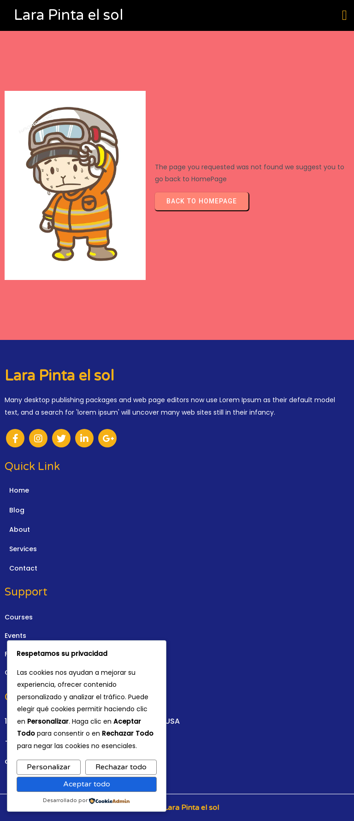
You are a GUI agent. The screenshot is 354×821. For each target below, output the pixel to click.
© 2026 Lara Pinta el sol (177, 807)
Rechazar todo (121, 767)
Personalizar (49, 767)
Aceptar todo (86, 784)
